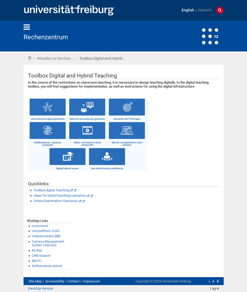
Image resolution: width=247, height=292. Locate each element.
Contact (73, 281)
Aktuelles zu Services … (55, 58)
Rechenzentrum (46, 37)
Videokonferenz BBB (46, 236)
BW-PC (37, 261)
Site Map (35, 281)
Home (29, 58)
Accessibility (54, 281)
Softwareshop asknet (47, 266)
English (188, 10)
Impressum (91, 281)
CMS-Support (41, 255)
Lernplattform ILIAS (45, 231)
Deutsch (205, 10)
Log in (214, 288)
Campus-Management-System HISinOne (48, 243)
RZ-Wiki (37, 250)
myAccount (40, 226)
